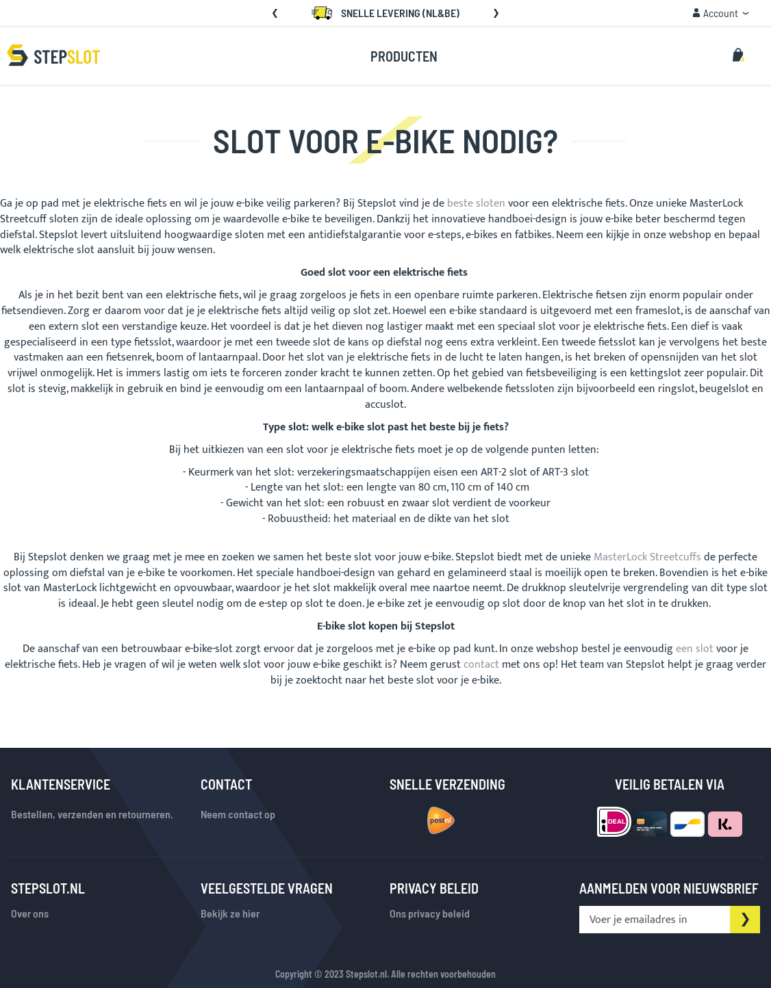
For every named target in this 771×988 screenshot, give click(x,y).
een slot (694, 649)
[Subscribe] (745, 919)
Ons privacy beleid (430, 913)
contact (481, 664)
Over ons (30, 913)
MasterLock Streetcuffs (647, 557)
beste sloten (476, 203)
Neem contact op (238, 813)
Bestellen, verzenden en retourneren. (92, 813)
